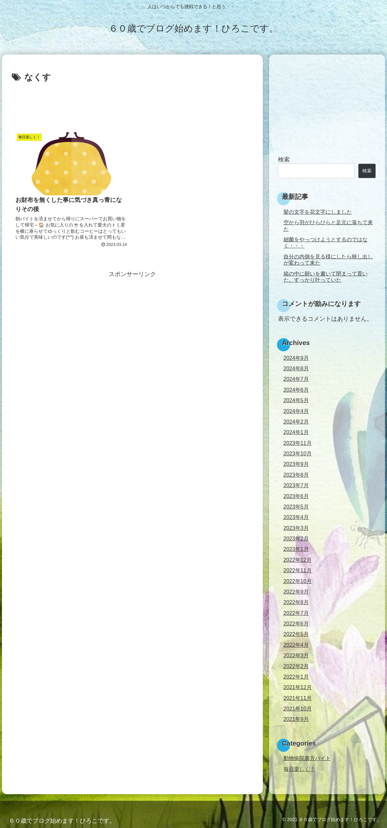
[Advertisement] (132, 103)
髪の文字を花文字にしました (318, 212)
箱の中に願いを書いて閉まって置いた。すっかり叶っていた (326, 277)
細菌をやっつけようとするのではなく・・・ (326, 242)
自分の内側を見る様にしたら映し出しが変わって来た (328, 259)
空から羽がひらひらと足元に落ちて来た (328, 225)
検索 (284, 159)
